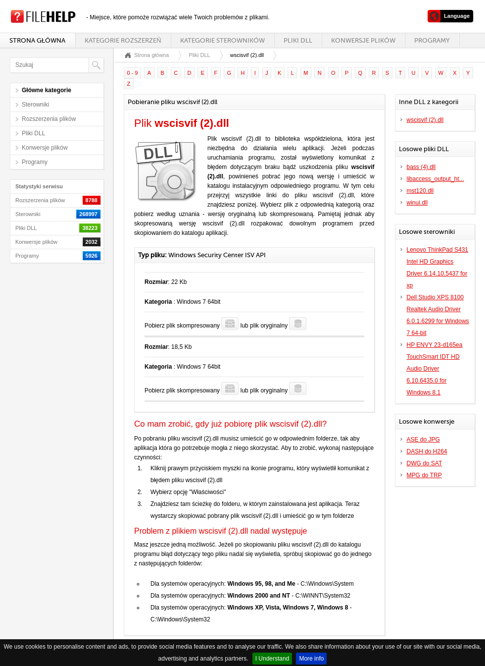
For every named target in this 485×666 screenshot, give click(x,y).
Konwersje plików (363, 40)
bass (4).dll (421, 167)
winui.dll (417, 202)
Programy (432, 40)
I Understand (272, 658)
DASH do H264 (427, 451)
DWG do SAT (424, 463)
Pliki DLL (298, 40)
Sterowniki (35, 104)
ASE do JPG (423, 439)
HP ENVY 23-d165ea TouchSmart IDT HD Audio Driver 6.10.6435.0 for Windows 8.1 (435, 368)
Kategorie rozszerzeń (123, 40)
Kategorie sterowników (222, 40)
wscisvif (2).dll (425, 119)
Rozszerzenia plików (49, 118)
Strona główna (37, 40)
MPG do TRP (424, 475)
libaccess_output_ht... (435, 178)
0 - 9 (132, 73)
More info (311, 658)
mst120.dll (420, 190)
